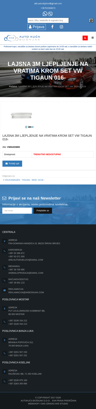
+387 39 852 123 (16, 282)
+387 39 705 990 (16, 269)
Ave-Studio (61, 403)
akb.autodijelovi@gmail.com (48, 3)
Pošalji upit (12, 163)
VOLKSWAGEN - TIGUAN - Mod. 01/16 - (24, 180)
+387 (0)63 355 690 (17, 383)
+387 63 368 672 (16, 253)
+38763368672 (48, 8)
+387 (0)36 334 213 (17, 324)
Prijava (36, 27)
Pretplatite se (42, 210)
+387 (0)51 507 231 (17, 355)
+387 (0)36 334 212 (17, 320)
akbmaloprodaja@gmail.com (25, 273)
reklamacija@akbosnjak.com (26, 292)
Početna (13, 86)
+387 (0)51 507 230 (17, 352)
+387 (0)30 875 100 (17, 380)
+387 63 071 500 (16, 256)
